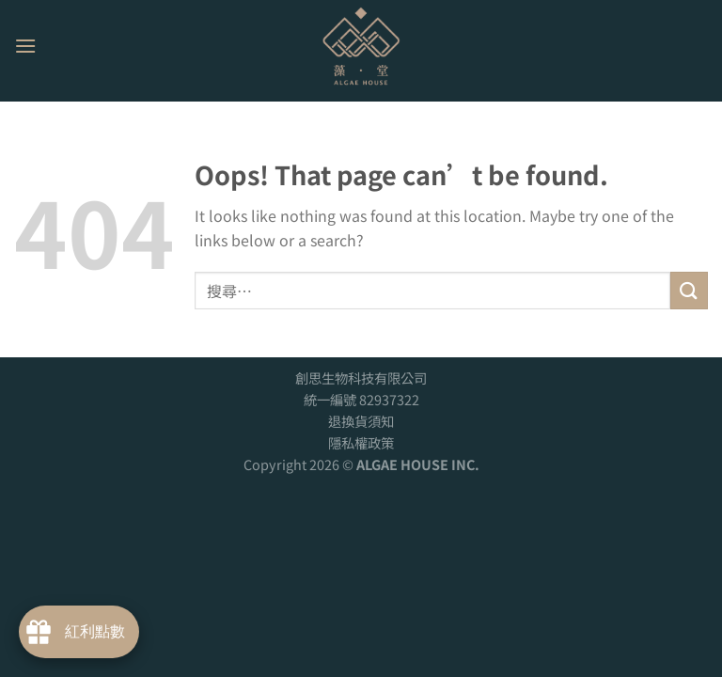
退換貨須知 (361, 421)
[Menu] (25, 46)
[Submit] (689, 290)
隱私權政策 (361, 442)
